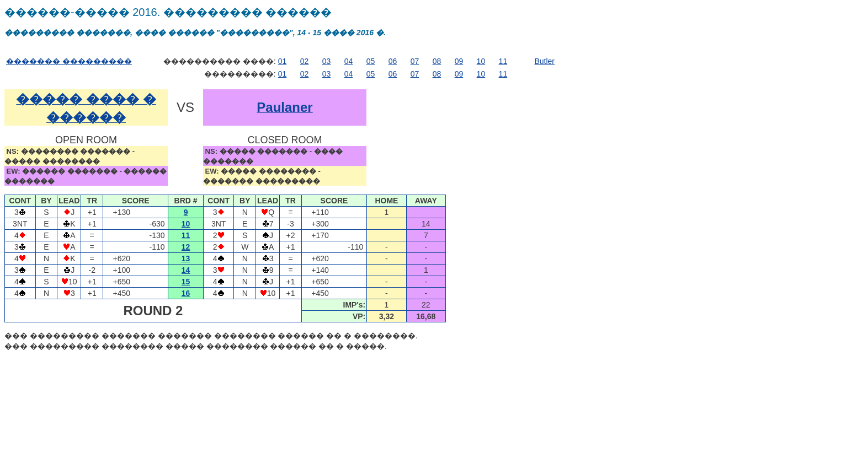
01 (282, 61)
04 (348, 61)
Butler (544, 61)
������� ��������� (69, 61)
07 (415, 61)
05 (370, 61)
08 (437, 61)
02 (304, 61)
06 (392, 61)
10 (481, 61)
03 (326, 61)
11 (503, 61)
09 (459, 61)
